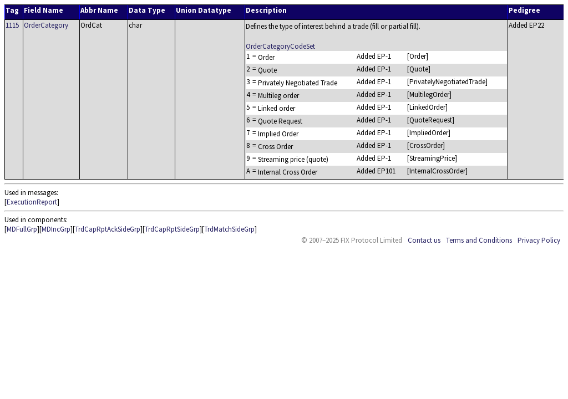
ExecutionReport (32, 202)
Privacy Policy (539, 240)
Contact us (424, 240)
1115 (12, 25)
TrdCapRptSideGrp (172, 229)
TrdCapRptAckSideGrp (107, 229)
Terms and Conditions (479, 240)
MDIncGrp (56, 229)
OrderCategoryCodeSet (280, 46)
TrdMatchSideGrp (229, 229)
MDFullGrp (22, 229)
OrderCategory (46, 25)
